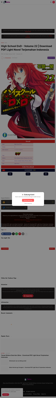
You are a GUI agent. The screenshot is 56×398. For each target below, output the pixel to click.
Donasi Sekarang (28, 200)
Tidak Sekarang (28, 203)
